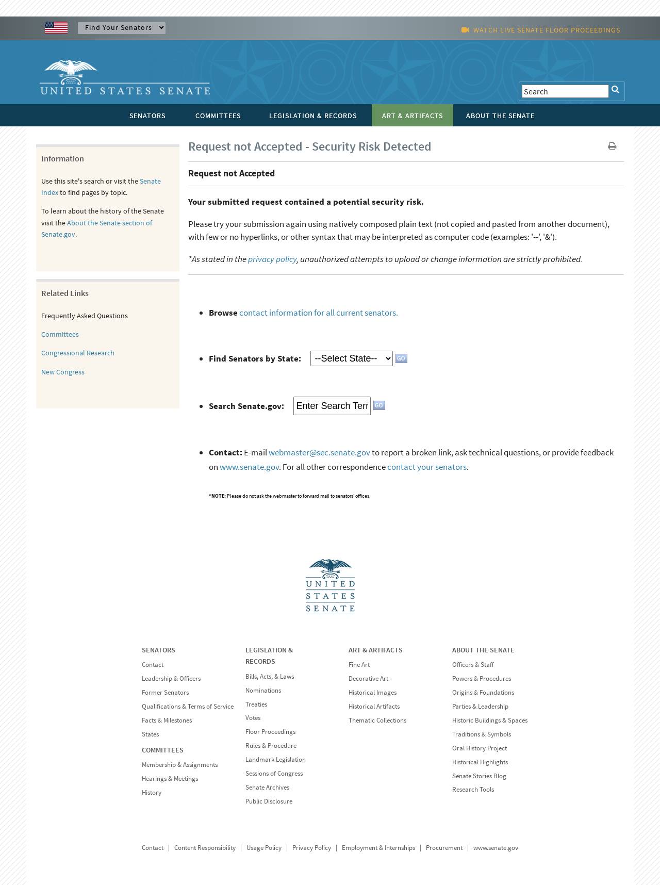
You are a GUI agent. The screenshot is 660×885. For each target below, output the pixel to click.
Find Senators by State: (255, 358)
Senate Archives (267, 787)
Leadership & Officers (171, 678)
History (151, 792)
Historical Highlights (480, 762)
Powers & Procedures (481, 678)
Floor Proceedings (270, 731)
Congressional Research (77, 352)
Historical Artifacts (374, 706)
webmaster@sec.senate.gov (319, 452)
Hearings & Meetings (170, 778)
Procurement (444, 847)
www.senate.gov (249, 466)
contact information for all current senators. (318, 312)
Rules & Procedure (270, 745)
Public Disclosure (268, 801)
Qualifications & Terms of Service (188, 706)
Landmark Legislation (275, 759)
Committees (60, 334)
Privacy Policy (311, 847)
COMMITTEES (163, 750)
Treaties (256, 704)
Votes (252, 717)
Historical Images (373, 692)
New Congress (63, 371)
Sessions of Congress (274, 773)
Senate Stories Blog (479, 776)
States (150, 734)
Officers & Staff (472, 664)
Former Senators (165, 692)
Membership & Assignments (180, 764)
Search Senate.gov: (246, 406)
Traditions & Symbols (481, 734)
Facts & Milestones (167, 720)
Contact (152, 664)
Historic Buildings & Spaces (489, 720)
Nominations (263, 690)
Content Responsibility (205, 847)
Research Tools (473, 789)
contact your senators (427, 466)
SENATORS (158, 649)
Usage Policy (264, 847)
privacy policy (272, 259)
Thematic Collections (377, 720)
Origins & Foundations (483, 692)
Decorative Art (368, 678)
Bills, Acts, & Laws (269, 676)
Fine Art (359, 664)
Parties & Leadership (480, 706)
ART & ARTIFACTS (376, 649)
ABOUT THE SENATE (483, 649)
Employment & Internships (378, 847)
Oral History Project (479, 748)
